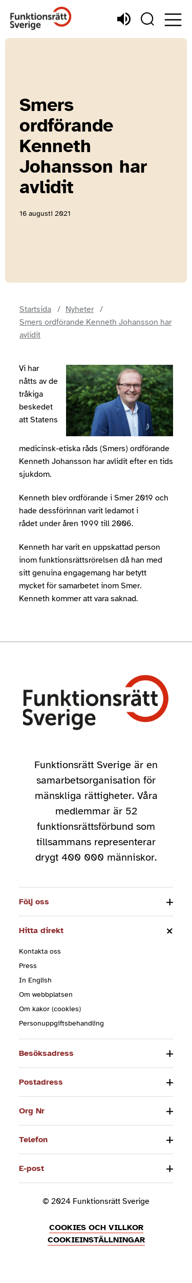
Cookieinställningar (96, 1240)
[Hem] (41, 19)
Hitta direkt (41, 930)
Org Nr (32, 1111)
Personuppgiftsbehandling (61, 1023)
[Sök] (147, 19)
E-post (31, 1168)
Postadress (41, 1082)
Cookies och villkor (96, 1227)
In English (35, 980)
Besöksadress (46, 1053)
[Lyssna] (124, 19)
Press (28, 965)
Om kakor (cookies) (50, 1009)
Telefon (33, 1140)
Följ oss (34, 902)
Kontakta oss (40, 951)
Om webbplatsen (46, 994)
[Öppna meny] (173, 19)
